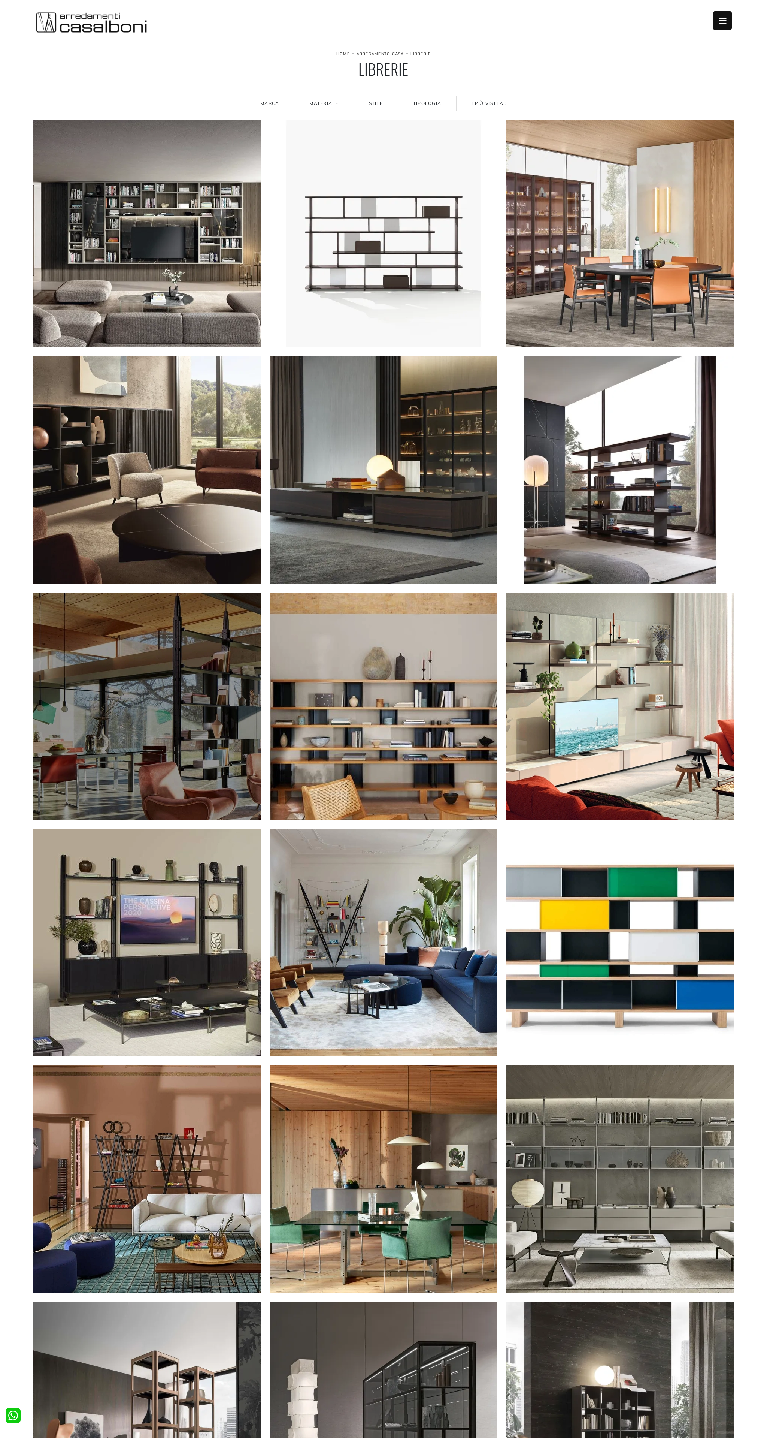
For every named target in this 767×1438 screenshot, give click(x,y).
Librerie (420, 53)
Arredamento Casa (380, 53)
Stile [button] (376, 103)
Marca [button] (269, 103)
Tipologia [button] (427, 103)
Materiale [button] (323, 103)
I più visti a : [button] (489, 103)
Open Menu (722, 20)
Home (343, 53)
